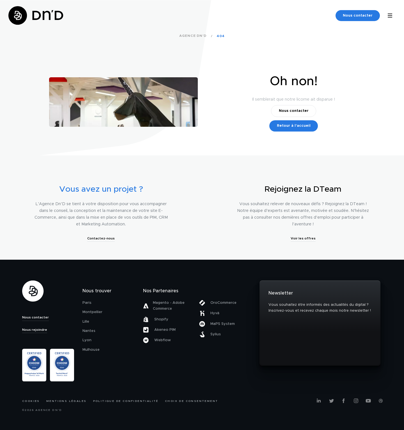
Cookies (31, 401)
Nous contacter (358, 15)
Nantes (88, 331)
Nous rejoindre (34, 329)
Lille (85, 321)
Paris (86, 303)
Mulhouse (91, 350)
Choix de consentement (191, 401)
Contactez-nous (101, 238)
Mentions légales (66, 401)
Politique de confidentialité (126, 401)
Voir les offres (303, 238)
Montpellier (92, 312)
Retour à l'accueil (294, 126)
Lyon (86, 340)
